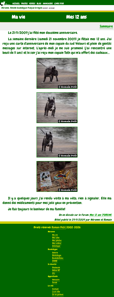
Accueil (16, 3)
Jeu (53, 273)
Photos (24, 3)
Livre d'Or (59, 3)
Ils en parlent (57, 294)
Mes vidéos (56, 243)
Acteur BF (56, 270)
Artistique (56, 246)
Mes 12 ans (95, 215)
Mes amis (56, 237)
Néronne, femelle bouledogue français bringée (21, 7)
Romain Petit (59, 227)
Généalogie (56, 255)
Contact (55, 289)
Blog (39, 3)
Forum (54, 282)
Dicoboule (56, 267)
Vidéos (32, 3)
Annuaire (48, 3)
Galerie (55, 252)
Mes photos (57, 240)
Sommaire (106, 26)
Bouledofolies (57, 258)
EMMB (54, 261)
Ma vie (55, 235)
